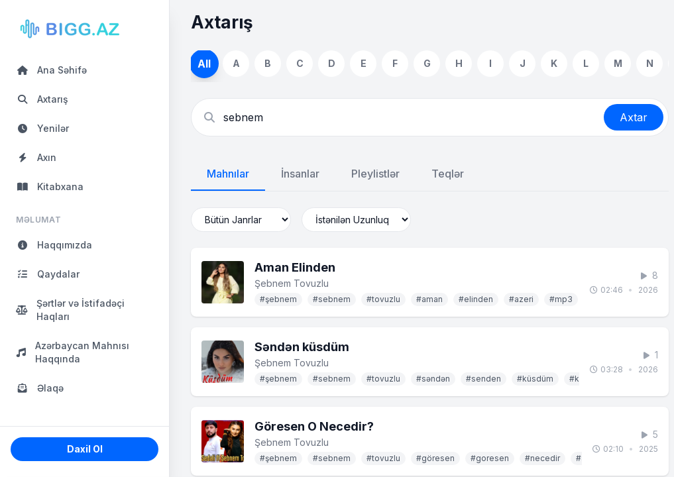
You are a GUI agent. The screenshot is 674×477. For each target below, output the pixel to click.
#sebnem (332, 299)
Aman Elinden (294, 267)
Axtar (633, 117)
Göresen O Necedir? (314, 426)
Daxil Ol (85, 448)
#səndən (433, 379)
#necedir (542, 458)
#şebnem (278, 299)
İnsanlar (300, 173)
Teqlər (447, 173)
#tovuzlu (383, 299)
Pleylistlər (375, 173)
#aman (429, 299)
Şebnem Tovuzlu (291, 283)
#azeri (521, 299)
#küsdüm (535, 379)
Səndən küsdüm (301, 347)
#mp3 (561, 299)
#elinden (476, 299)
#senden (483, 379)
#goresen (490, 458)
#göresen (435, 458)
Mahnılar (228, 173)
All (204, 63)
